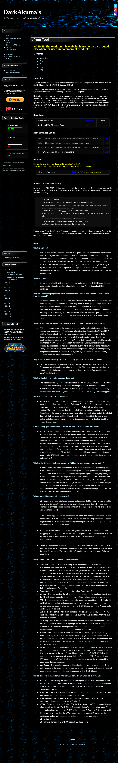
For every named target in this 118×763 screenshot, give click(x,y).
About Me (9, 52)
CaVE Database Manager (14, 38)
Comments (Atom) (78, 744)
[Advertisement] (15, 212)
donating (5, 171)
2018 (6, 298)
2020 (6, 293)
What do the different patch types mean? (51, 496)
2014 (6, 309)
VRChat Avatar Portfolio (13, 73)
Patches (43, 64)
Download (44, 61)
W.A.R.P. (8, 47)
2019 (6, 295)
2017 (6, 301)
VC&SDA (74, 172)
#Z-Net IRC (9, 54)
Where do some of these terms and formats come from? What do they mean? (67, 676)
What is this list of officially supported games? (53, 378)
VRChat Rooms (10, 70)
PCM (82, 172)
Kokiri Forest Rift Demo (13, 45)
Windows (89, 121)
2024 (6, 282)
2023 (6, 285)
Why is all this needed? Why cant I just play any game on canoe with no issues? (68, 359)
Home (7, 36)
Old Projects (9, 59)
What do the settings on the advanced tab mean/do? (56, 560)
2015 (6, 306)
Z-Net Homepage (11, 49)
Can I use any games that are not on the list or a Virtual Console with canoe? (66, 427)
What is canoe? (40, 278)
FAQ (41, 70)
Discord (8, 43)
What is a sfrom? (40, 248)
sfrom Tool (9, 40)
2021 (6, 290)
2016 (6, 303)
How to (43, 67)
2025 (6, 269)
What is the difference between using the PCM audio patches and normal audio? (68, 463)
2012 (6, 314)
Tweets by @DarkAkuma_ (11, 258)
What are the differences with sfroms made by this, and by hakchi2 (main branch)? (69, 323)
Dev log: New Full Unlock (14, 275)
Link (89, 125)
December (10, 272)
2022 (6, 287)
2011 (6, 317)
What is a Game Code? (82, 591)
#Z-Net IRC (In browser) (13, 56)
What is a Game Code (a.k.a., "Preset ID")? (52, 396)
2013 (6, 311)
